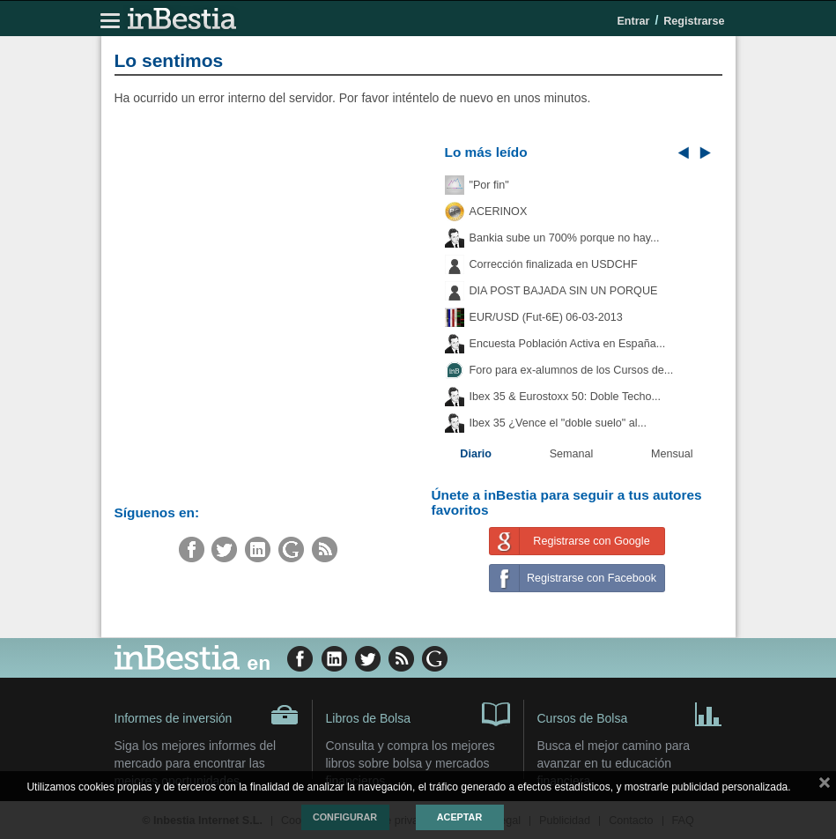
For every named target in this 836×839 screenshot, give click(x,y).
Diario (476, 454)
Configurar (345, 817)
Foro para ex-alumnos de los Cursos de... (572, 370)
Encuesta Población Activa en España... (568, 344)
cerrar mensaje (825, 786)
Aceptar (459, 817)
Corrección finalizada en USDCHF (554, 264)
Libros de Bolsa (418, 713)
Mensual (672, 454)
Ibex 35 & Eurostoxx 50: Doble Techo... (566, 396)
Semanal (572, 454)
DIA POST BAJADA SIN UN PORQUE (564, 291)
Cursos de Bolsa (629, 713)
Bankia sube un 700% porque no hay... (565, 238)
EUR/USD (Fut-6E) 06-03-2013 (546, 317)
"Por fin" (489, 185)
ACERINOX (499, 211)
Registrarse (693, 21)
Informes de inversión (207, 715)
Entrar (633, 21)
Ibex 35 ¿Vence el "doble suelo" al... (558, 423)
